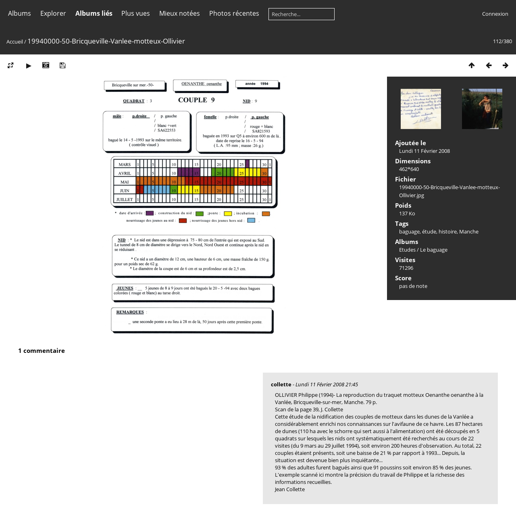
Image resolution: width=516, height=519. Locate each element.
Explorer (53, 13)
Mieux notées (179, 13)
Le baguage (433, 249)
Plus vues (135, 13)
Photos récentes (234, 13)
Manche (469, 231)
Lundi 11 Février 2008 (424, 150)
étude (429, 231)
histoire (448, 231)
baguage (409, 231)
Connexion (495, 13)
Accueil (14, 41)
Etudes (407, 249)
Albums (19, 13)
